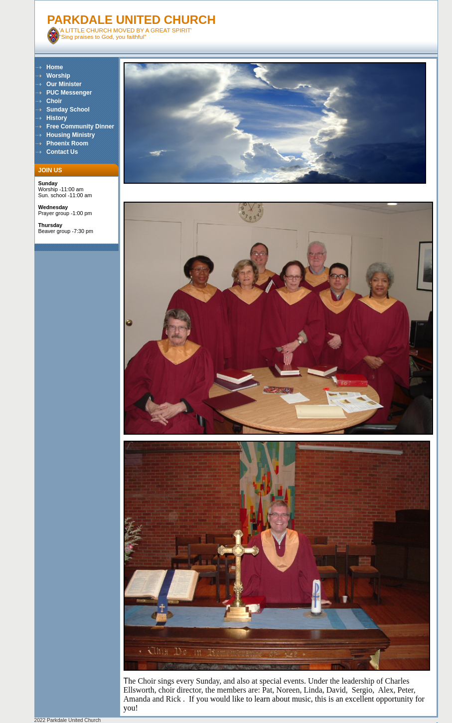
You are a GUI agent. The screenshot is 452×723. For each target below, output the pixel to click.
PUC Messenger (69, 92)
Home (54, 67)
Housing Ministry (70, 134)
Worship (58, 75)
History (56, 118)
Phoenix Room (67, 143)
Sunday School (68, 109)
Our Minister (64, 84)
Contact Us (62, 151)
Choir (54, 101)
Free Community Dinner (80, 126)
